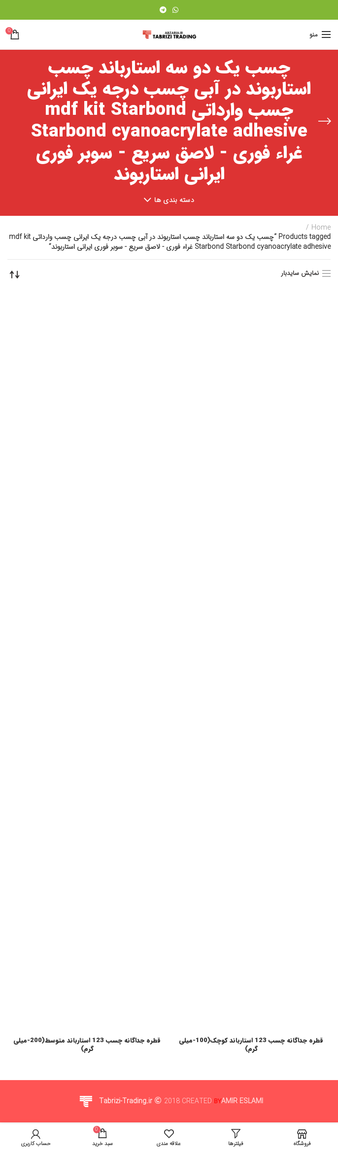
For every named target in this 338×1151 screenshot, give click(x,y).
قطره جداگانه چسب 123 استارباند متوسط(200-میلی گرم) (87, 1045)
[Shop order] (14, 274)
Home (321, 228)
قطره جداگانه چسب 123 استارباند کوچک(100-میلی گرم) (251, 1045)
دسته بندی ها (174, 200)
